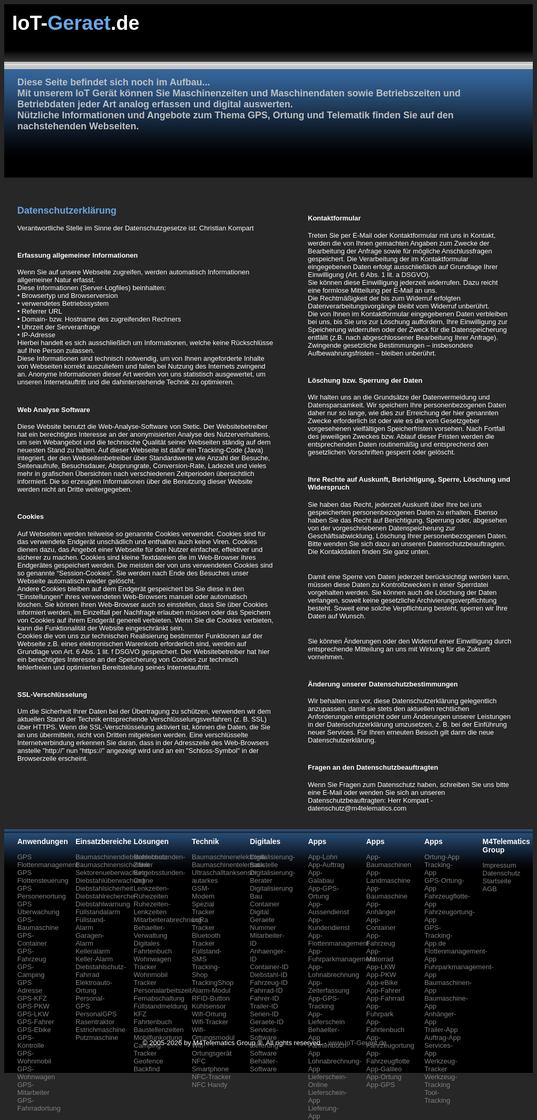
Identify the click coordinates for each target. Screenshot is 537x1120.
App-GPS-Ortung (323, 892)
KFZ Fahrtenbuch (153, 1018)
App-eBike (382, 982)
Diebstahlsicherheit (104, 888)
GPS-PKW (33, 1006)
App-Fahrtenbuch (385, 1026)
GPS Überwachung (38, 908)
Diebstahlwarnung (103, 904)
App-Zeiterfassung (328, 986)
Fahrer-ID (265, 998)
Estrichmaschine (100, 1030)
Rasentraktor (95, 1022)
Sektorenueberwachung (111, 873)
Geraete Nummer (263, 924)
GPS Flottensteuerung (43, 876)
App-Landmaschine (388, 876)
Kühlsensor (209, 1006)
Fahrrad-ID (266, 990)
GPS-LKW (33, 1014)
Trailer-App (441, 1030)
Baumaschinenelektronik (229, 857)
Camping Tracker (147, 1049)
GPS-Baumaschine (38, 924)
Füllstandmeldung (161, 1006)
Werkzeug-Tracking (440, 1081)
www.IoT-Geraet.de (357, 1043)
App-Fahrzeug (380, 939)
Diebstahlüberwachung (110, 880)
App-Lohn (322, 857)
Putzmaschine (97, 1037)
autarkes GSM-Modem (205, 888)
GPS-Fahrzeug (31, 955)
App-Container (380, 924)
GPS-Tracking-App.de (438, 935)
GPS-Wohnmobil (34, 1057)
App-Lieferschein (326, 1018)
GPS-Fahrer (35, 1022)
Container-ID (269, 967)
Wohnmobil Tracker (151, 978)
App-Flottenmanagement (338, 939)
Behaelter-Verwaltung (150, 931)
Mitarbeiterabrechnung (168, 920)
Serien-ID (264, 1014)
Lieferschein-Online (327, 1081)
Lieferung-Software (265, 1049)
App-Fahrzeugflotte (388, 1057)
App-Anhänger (380, 908)
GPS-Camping (31, 971)
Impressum (499, 865)
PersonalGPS (96, 1014)
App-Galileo (384, 1069)
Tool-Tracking (437, 1096)
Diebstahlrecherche (105, 896)
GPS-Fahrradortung (38, 1104)
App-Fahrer (383, 990)
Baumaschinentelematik (228, 865)
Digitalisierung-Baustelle (272, 861)
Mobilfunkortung (158, 1037)
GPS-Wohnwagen (36, 1073)
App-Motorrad (379, 955)
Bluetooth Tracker (206, 939)
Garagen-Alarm (90, 939)
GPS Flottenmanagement (47, 861)
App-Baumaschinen (388, 861)
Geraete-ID (267, 1022)
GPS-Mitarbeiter (33, 1088)
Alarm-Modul (211, 990)
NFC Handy (210, 1085)
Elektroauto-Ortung (94, 986)
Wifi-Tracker (210, 1022)
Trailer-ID (264, 1006)
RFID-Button (211, 998)
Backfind (147, 1069)
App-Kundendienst (329, 924)
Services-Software (264, 1033)
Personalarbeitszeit (163, 990)
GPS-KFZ (32, 998)
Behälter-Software (264, 1065)
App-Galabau (321, 876)
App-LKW (380, 967)
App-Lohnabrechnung (333, 971)
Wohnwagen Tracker (152, 963)
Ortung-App (441, 857)
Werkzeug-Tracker (440, 1065)
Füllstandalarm (98, 912)
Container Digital (265, 908)
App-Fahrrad (385, 998)
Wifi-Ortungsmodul (213, 1033)
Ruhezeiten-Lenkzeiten (152, 908)
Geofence (148, 1061)
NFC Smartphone (210, 1065)
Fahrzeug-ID (269, 982)
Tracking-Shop (206, 971)
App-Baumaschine (386, 892)
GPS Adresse (29, 986)
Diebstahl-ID (269, 975)
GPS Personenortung (41, 892)
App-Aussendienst (328, 908)
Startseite (496, 881)
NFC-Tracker (211, 1077)
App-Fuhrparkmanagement (341, 955)
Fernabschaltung (159, 998)
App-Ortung (383, 1077)
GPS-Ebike (34, 1030)
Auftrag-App (442, 1037)
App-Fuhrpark (379, 1010)
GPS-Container (32, 939)
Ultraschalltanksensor (224, 873)
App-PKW (381, 975)
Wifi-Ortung (209, 1014)
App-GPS (380, 1085)
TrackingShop (213, 982)
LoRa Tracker (203, 924)
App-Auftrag (326, 865)
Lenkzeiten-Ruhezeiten (151, 892)
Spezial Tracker (203, 908)
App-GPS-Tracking (323, 1002)
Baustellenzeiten (159, 1030)
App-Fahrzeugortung (390, 1041)
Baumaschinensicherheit (113, 865)
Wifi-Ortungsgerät (212, 1049)
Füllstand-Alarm (90, 924)
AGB (489, 889)
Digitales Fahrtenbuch (153, 947)
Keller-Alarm (94, 959)
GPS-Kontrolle (30, 1041)
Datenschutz (501, 873)
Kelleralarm (93, 951)
